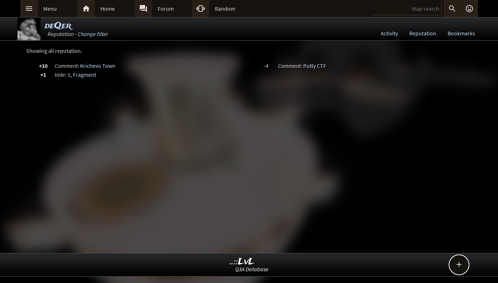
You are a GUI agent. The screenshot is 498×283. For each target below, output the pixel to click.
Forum (166, 8)
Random (225, 8)
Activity (389, 33)
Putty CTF (314, 65)
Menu (50, 8)
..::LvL (242, 262)
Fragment (84, 74)
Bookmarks (461, 33)
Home (107, 8)
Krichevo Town (97, 65)
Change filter (93, 33)
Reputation (422, 33)
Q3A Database (251, 269)
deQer (58, 26)
